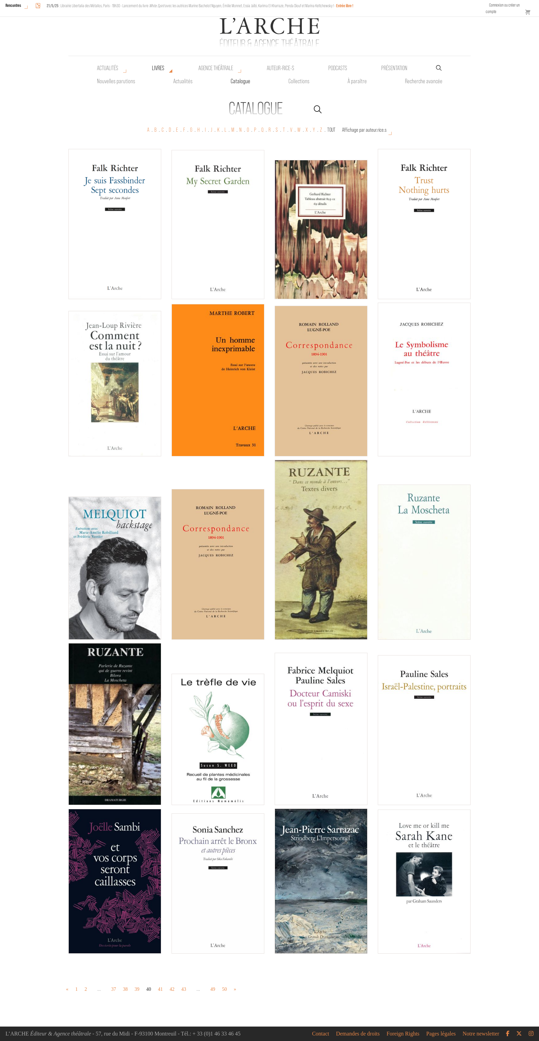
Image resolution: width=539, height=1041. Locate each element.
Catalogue (240, 81)
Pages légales (441, 1034)
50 (224, 989)
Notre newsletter (481, 1034)
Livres (158, 68)
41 (160, 989)
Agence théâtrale (215, 68)
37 (113, 989)
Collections (298, 81)
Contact (320, 1034)
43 (184, 989)
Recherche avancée (423, 81)
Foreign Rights (403, 1034)
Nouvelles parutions (116, 81)
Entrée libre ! (344, 5)
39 (137, 989)
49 (212, 989)
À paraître (357, 81)
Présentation (394, 68)
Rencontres (13, 5)
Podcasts (337, 68)
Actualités (107, 68)
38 (125, 989)
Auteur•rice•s (280, 68)
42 (172, 989)
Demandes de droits (358, 1034)
